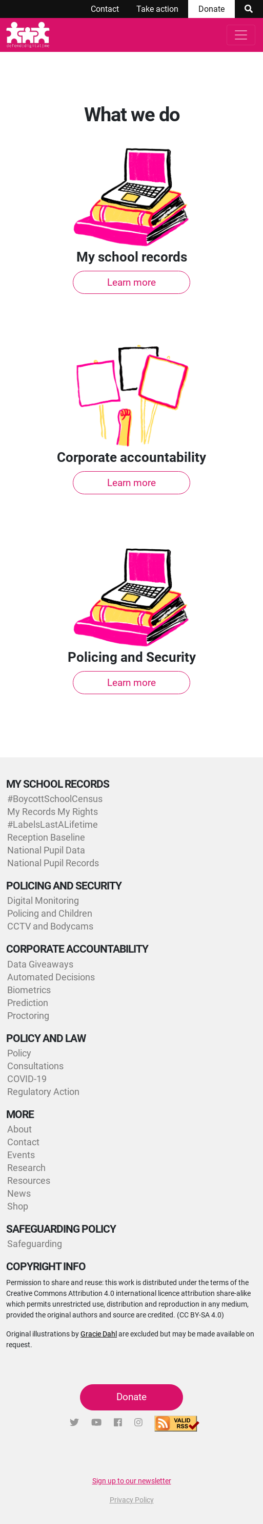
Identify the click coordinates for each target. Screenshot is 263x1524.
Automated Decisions (51, 977)
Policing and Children (49, 913)
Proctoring (28, 1015)
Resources (28, 1180)
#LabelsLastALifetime (52, 824)
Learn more (131, 282)
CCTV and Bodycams (50, 926)
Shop (17, 1206)
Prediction (27, 1002)
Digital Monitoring (43, 900)
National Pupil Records (53, 863)
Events (21, 1154)
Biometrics (29, 989)
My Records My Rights (52, 811)
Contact (105, 9)
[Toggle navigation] (241, 35)
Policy (19, 1053)
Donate (211, 9)
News (19, 1193)
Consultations (35, 1066)
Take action (157, 9)
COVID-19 (27, 1078)
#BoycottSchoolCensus (55, 798)
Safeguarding (34, 1243)
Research (26, 1167)
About (19, 1129)
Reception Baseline (46, 837)
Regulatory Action (43, 1091)
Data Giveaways (40, 964)
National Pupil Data (46, 850)
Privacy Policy (132, 1500)
